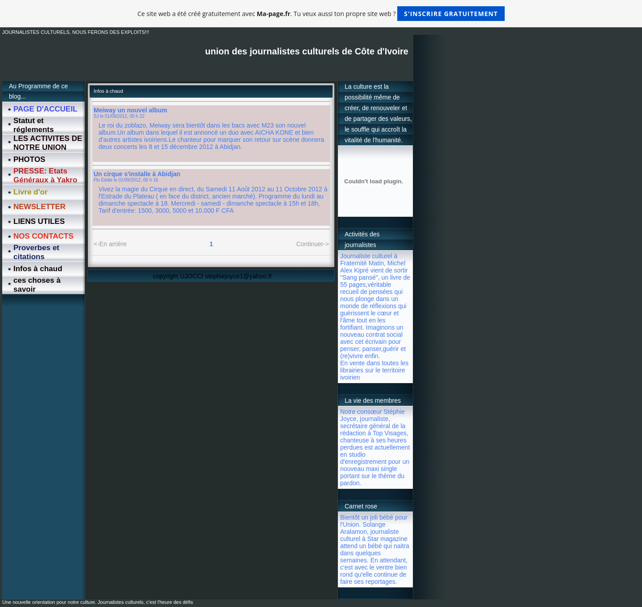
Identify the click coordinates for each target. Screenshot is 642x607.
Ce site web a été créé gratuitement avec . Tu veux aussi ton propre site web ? (320, 13)
